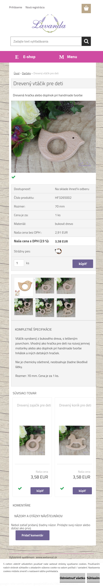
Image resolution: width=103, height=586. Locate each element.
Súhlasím (93, 577)
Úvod (16, 73)
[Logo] (49, 23)
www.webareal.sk (46, 557)
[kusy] (19, 263)
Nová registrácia (35, 7)
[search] (86, 41)
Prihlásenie (15, 7)
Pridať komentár (32, 535)
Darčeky (26, 73)
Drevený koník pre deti (75, 405)
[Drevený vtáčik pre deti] (53, 102)
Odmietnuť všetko (72, 577)
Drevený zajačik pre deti (34, 405)
